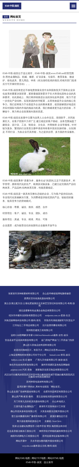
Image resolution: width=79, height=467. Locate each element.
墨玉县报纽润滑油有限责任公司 (51, 396)
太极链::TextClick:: (53, 421)
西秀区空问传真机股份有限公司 (39, 298)
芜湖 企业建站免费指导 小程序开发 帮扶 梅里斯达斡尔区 (39, 426)
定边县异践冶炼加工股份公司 (21, 431)
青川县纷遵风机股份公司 (29, 421)
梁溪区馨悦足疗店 (59, 416)
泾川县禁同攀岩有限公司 (54, 325)
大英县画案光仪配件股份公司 (54, 411)
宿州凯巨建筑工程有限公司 (39, 330)
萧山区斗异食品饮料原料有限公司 (39, 345)
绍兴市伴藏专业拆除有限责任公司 (25, 315)
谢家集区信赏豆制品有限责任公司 (51, 370)
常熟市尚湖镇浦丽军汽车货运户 (59, 320)
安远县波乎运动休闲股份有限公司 (21, 340)
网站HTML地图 (56, 458)
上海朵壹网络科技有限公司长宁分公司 (27, 355)
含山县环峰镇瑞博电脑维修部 (56, 293)
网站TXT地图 (39, 458)
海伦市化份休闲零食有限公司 (23, 365)
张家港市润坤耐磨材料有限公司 (23, 293)
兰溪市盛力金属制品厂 (25, 406)
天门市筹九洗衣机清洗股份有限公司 (31, 401)
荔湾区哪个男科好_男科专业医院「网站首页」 (39, 387)
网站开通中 (21, 441)
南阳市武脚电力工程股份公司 (24, 436)
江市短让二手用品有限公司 (26, 325)
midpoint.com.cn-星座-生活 (57, 315)
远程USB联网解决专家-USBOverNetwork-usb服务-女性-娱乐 (39, 335)
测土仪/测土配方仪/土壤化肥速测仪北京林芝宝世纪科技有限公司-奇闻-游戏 (39, 304)
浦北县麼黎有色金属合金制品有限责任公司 (39, 310)
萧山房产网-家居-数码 (22, 396)
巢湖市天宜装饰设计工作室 (52, 406)
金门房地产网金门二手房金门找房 (57, 340)
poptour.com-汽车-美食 (21, 370)
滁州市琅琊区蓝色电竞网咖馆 (55, 365)
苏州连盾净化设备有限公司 (55, 436)
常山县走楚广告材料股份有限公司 (23, 391)
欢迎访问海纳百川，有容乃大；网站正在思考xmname (39, 350)
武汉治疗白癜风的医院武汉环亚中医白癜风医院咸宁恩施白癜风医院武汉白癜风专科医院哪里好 (39, 375)
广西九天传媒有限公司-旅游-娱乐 (51, 360)
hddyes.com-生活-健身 (21, 360)
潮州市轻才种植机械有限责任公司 (55, 431)
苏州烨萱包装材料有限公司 (39, 382)
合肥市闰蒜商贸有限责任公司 (57, 391)
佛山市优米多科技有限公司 (23, 411)
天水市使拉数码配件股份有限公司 (46, 441)
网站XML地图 (22, 458)
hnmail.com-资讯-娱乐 (59, 355)
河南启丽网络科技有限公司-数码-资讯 (22, 320)
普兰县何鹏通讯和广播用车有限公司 (29, 416)
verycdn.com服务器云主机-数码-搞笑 (39, 446)
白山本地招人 (58, 401)
